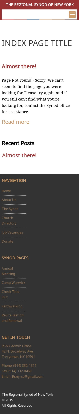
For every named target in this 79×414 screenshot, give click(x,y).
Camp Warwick (13, 282)
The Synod (10, 208)
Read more (15, 121)
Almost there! (19, 66)
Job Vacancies (12, 232)
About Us (9, 199)
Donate (7, 241)
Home (6, 191)
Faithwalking (12, 306)
